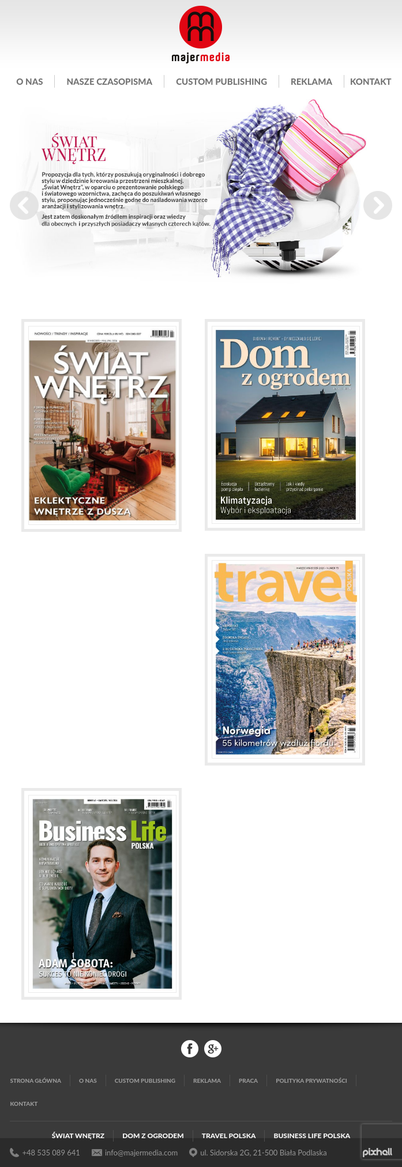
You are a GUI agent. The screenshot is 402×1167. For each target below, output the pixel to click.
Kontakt (371, 81)
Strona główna (35, 1080)
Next (377, 205)
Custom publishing (221, 81)
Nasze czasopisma (109, 81)
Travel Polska (229, 1135)
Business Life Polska (311, 1135)
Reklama (311, 81)
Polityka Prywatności (311, 1080)
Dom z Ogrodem (153, 1135)
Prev (24, 205)
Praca (248, 1080)
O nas (29, 81)
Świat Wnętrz (78, 1135)
